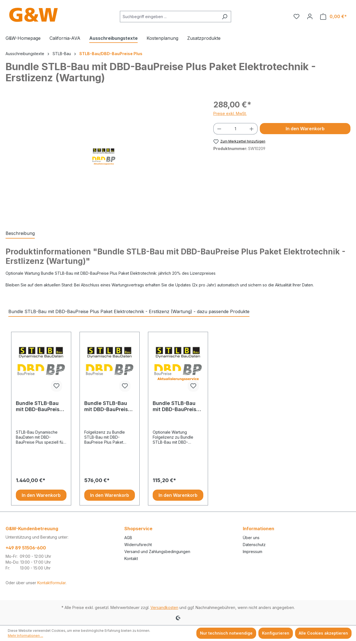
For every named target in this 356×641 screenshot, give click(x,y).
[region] (104, 158)
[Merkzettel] (296, 16)
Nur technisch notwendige (226, 633)
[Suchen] (224, 16)
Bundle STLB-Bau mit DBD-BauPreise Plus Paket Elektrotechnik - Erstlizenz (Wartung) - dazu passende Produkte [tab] (128, 311)
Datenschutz (254, 544)
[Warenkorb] (333, 16)
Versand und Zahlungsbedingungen (157, 551)
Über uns (251, 537)
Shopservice (138, 528)
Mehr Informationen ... (25, 635)
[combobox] (169, 16)
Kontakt (131, 558)
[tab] (20, 234)
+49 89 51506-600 (26, 548)
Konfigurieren (275, 633)
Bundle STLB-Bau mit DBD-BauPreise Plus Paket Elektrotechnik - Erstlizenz (39, 406)
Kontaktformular (51, 582)
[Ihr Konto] (310, 16)
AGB (128, 537)
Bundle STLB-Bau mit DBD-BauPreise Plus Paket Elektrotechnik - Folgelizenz (107, 406)
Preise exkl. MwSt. (230, 113)
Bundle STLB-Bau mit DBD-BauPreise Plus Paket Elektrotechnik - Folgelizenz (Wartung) (176, 406)
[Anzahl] (235, 128)
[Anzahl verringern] (219, 128)
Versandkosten (164, 607)
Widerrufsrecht (138, 544)
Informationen (258, 528)
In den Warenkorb (305, 128)
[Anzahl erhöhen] (252, 128)
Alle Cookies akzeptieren (323, 633)
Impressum (252, 551)
